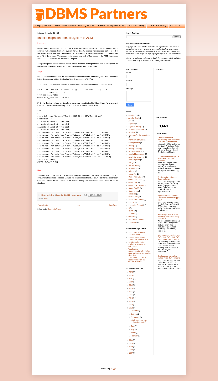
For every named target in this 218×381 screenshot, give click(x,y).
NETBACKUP (133, 165)
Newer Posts (43, 205)
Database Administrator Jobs (139, 135)
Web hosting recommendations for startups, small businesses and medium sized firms (139, 252)
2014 (131, 301)
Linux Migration (134, 160)
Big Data (131, 124)
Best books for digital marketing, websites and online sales (137, 244)
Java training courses (136, 157)
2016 (131, 295)
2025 (131, 272)
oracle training (133, 197)
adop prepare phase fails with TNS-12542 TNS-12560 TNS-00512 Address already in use (169, 237)
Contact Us (175, 25)
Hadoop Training (134, 149)
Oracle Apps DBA (134, 177)
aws (129, 121)
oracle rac (132, 194)
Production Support (135, 205)
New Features (133, 168)
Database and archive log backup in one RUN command (169, 257)
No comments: (77, 195)
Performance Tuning (135, 200)
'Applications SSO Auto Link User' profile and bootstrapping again (169, 198)
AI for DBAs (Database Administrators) (136, 233)
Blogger (113, 369)
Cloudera (131, 132)
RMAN (46, 198)
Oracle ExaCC (133, 188)
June (133, 326)
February (134, 336)
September (135, 317)
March (133, 333)
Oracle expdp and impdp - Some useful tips (167, 178)
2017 (131, 292)
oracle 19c (132, 174)
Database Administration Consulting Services (74, 25)
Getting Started (134, 143)
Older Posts (113, 205)
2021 (131, 279)
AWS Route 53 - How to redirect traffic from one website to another (137, 260)
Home (78, 205)
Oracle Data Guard (135, 180)
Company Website (43, 25)
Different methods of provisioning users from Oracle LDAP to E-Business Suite (169, 140)
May (133, 329)
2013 (131, 305)
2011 (131, 340)
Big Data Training (134, 127)
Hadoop (131, 146)
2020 (131, 282)
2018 (131, 288)
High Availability (134, 151)
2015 (131, 298)
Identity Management (136, 154)
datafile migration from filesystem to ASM (65, 38)
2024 (131, 275)
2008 (131, 350)
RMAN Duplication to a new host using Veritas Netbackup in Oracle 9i (168, 217)
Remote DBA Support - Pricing (111, 25)
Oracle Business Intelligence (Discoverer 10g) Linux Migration (168, 158)
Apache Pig (132, 115)
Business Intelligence (136, 129)
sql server (132, 217)
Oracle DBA (132, 182)
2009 (131, 347)
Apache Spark (133, 118)
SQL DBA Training (136, 25)
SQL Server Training (135, 219)
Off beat (131, 171)
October (134, 314)
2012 (131, 308)
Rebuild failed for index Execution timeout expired (138, 238)
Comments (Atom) (54, 209)
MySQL (131, 163)
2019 (131, 285)
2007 (131, 353)
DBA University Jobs (136, 140)
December (135, 311)
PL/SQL (131, 202)
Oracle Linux (133, 191)
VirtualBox (132, 222)
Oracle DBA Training (157, 25)
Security (131, 214)
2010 (131, 343)
